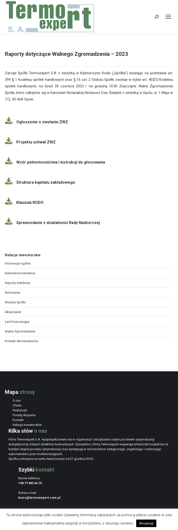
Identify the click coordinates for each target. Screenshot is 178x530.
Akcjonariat (13, 312)
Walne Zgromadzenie (20, 331)
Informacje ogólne (18, 263)
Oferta (17, 405)
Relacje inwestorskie (27, 425)
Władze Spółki (15, 302)
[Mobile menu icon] (168, 17)
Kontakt (18, 420)
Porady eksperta (24, 415)
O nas (17, 400)
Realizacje (20, 410)
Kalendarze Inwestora (20, 273)
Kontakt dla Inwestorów (21, 341)
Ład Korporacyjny (17, 321)
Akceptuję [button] (146, 523)
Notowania (12, 292)
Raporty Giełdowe (17, 283)
